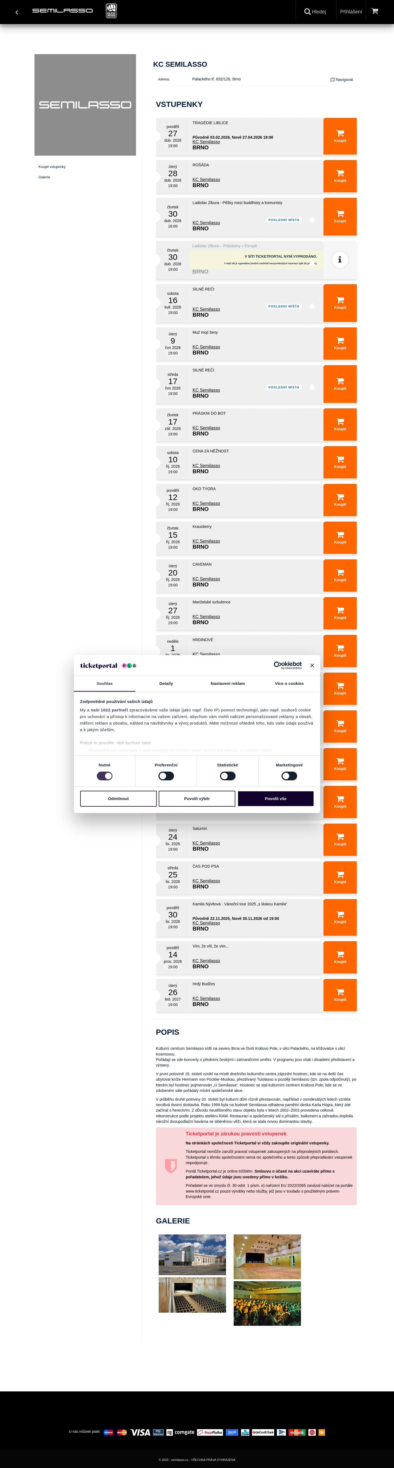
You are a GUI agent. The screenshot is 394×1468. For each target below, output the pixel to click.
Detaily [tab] (166, 683)
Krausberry (202, 526)
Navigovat (342, 79)
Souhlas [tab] (105, 683)
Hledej (315, 11)
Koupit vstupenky (52, 167)
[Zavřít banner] (312, 665)
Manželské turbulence (212, 602)
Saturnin (200, 828)
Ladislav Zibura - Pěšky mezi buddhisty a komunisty (237, 202)
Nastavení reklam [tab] (228, 683)
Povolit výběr (197, 798)
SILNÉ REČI (203, 289)
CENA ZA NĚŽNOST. (211, 451)
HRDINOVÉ (203, 640)
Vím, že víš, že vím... (211, 946)
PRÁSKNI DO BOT (209, 413)
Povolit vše (275, 798)
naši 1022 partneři (109, 710)
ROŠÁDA (201, 165)
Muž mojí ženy (205, 332)
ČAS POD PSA (206, 866)
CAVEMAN (202, 564)
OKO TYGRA (204, 489)
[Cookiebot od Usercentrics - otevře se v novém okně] (278, 665)
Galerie (44, 177)
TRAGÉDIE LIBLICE (210, 123)
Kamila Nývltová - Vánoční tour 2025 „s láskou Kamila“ (240, 904)
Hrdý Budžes (204, 984)
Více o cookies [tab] (289, 683)
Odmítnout (118, 798)
